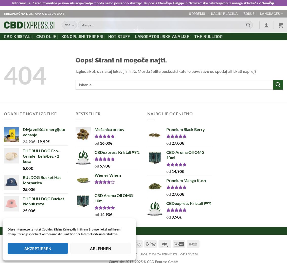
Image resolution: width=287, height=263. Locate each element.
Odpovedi (189, 254)
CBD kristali (17, 36)
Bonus (248, 14)
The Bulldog (208, 36)
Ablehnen (100, 248)
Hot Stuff (119, 36)
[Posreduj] (248, 25)
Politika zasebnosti (159, 254)
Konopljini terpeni (82, 36)
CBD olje (46, 36)
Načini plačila (224, 14)
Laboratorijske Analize (162, 36)
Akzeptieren (37, 248)
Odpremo (197, 14)
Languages (271, 13)
